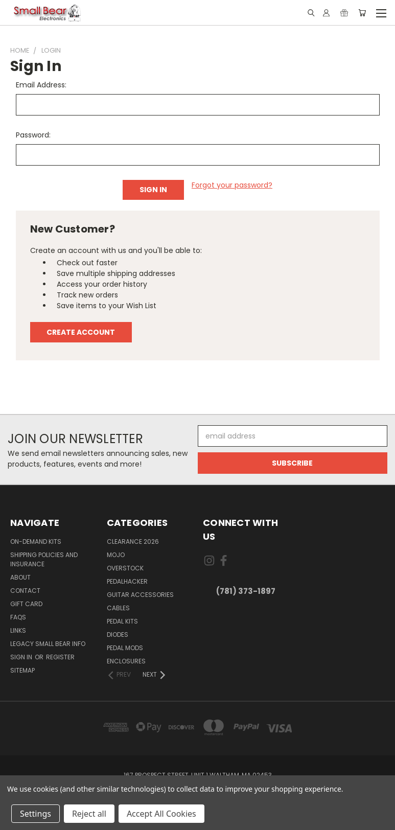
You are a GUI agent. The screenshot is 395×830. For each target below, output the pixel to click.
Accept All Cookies (161, 813)
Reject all (89, 813)
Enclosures (126, 661)
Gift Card (26, 604)
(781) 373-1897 (245, 591)
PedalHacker (127, 581)
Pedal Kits (122, 621)
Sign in (22, 657)
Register (60, 657)
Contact (25, 590)
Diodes (117, 634)
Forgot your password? (232, 185)
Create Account (81, 332)
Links (18, 630)
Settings (35, 813)
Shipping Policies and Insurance (44, 559)
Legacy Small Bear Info (47, 643)
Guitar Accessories (140, 594)
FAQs (18, 617)
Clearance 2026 (133, 541)
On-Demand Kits (35, 541)
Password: (33, 135)
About (20, 577)
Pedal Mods (125, 647)
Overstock (125, 568)
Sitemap (22, 670)
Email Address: (41, 85)
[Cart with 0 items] (362, 13)
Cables (118, 608)
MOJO (116, 554)
